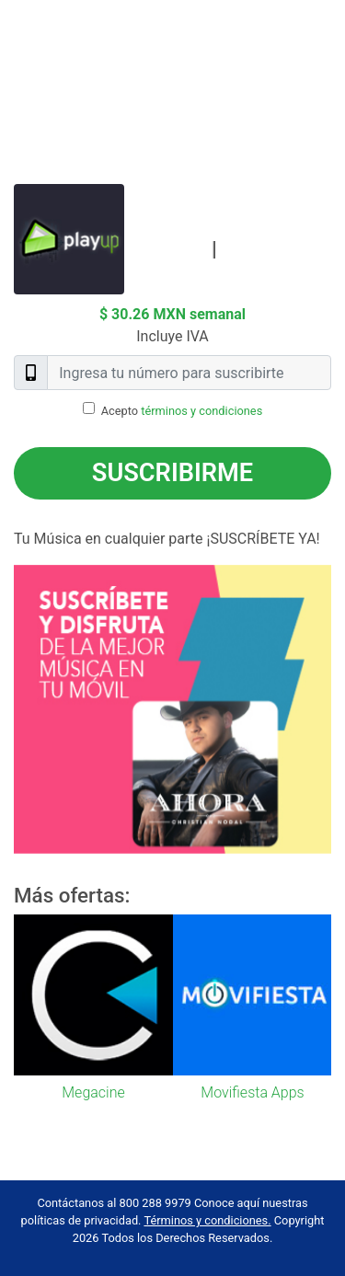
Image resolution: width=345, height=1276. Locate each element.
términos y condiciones (201, 411)
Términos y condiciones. (207, 1220)
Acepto (182, 411)
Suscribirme (172, 473)
